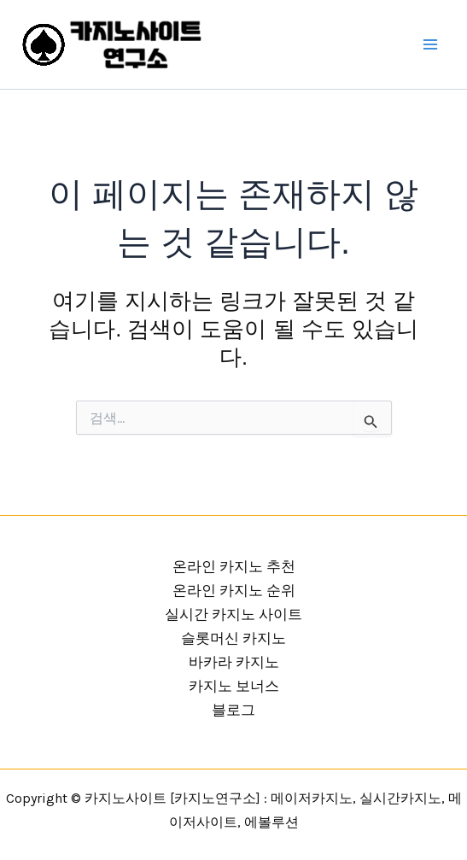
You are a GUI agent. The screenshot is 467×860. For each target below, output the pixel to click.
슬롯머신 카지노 (233, 637)
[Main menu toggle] (431, 44)
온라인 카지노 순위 (233, 590)
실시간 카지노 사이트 (233, 614)
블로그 (233, 709)
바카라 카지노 (234, 661)
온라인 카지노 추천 (233, 566)
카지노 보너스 (234, 685)
